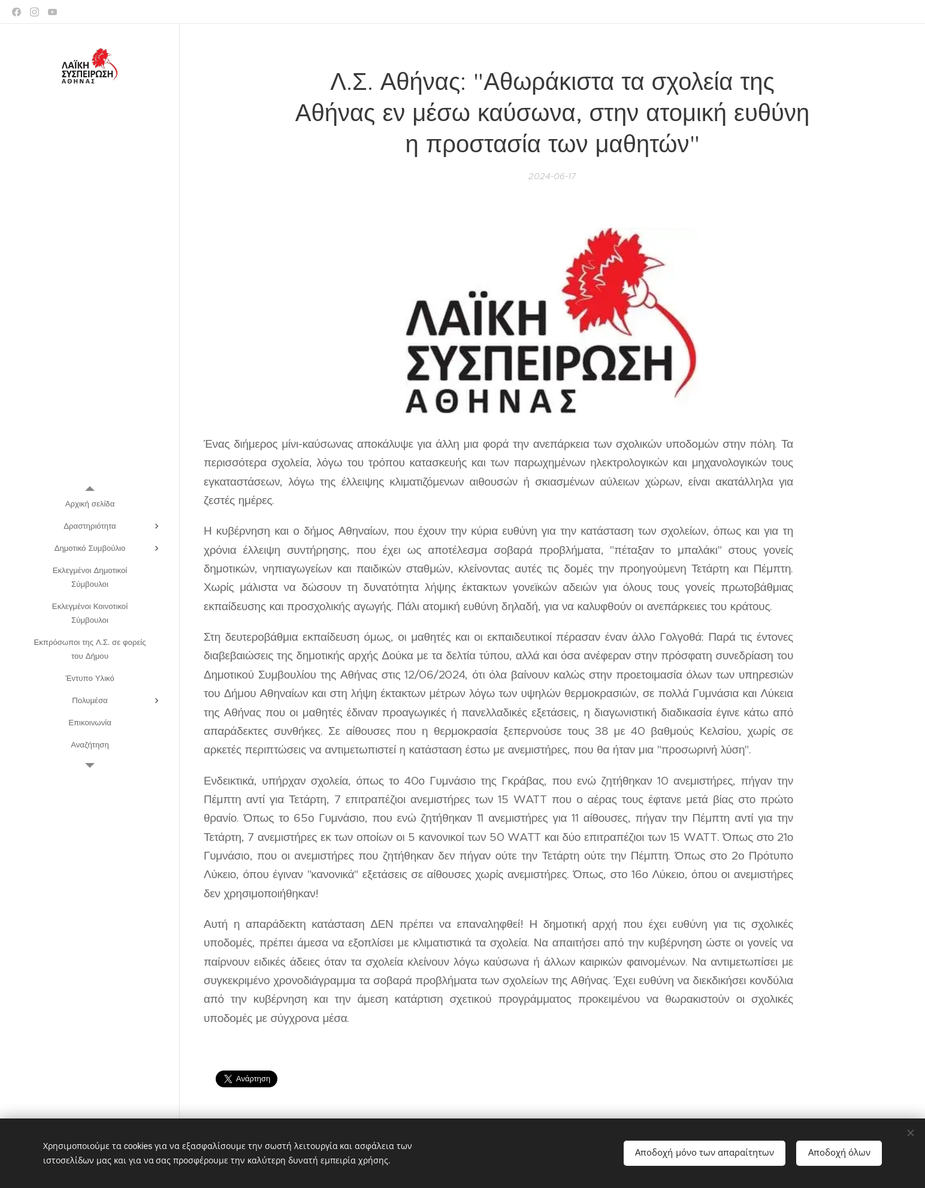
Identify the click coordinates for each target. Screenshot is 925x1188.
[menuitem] (90, 504)
